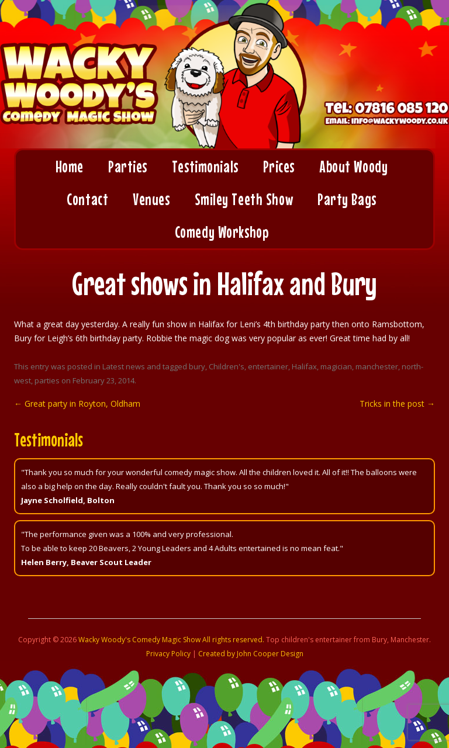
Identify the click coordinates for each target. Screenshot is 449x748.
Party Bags (347, 199)
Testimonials (205, 166)
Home (70, 166)
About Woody (353, 166)
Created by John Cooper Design (250, 654)
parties (47, 380)
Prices (279, 166)
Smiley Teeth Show (244, 199)
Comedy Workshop (221, 232)
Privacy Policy (168, 654)
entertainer (268, 366)
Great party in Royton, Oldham (77, 403)
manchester (376, 366)
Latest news (123, 366)
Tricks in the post (397, 403)
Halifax (304, 366)
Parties (127, 166)
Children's (226, 366)
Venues (151, 199)
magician (336, 366)
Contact (87, 199)
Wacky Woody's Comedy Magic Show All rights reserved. (171, 640)
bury (197, 366)
